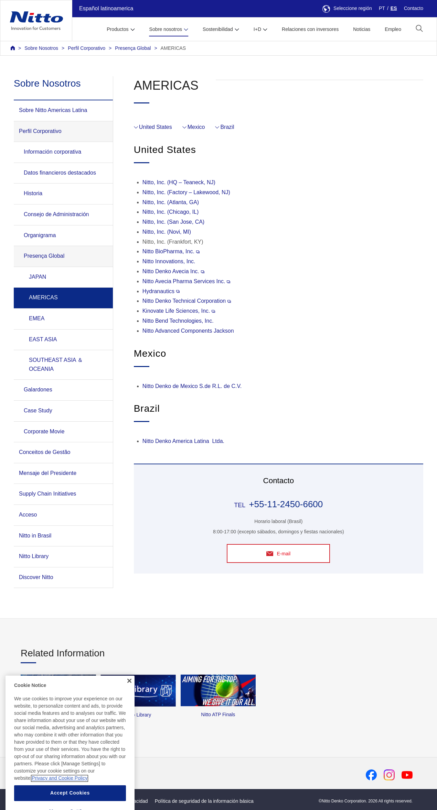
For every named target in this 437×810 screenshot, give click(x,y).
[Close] (129, 692)
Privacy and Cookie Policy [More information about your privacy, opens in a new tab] (59, 790)
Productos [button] (117, 29)
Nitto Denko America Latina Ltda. (183, 441)
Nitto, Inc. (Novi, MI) (166, 232)
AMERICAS (173, 48)
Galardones (38, 389)
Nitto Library (34, 556)
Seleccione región (347, 8)
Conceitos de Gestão (44, 452)
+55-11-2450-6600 (286, 504)
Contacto (413, 8)
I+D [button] (257, 29)
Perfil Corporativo (86, 48)
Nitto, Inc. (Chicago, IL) (170, 212)
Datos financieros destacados (60, 173)
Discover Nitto (36, 577)
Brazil (227, 127)
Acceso (28, 515)
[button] (419, 28)
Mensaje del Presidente (47, 473)
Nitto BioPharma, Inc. (171, 251)
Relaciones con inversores (310, 29)
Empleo (393, 29)
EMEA (36, 318)
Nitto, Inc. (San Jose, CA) (173, 222)
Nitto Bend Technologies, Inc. (178, 321)
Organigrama (40, 235)
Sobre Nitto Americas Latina (53, 110)
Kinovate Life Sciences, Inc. (178, 311)
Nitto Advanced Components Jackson (188, 331)
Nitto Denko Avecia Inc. (173, 271)
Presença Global (133, 48)
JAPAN (37, 277)
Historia (33, 193)
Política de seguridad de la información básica (204, 801)
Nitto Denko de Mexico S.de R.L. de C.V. (192, 386)
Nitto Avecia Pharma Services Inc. (186, 281)
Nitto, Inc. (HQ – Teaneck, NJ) (178, 182)
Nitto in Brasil (35, 536)
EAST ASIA (43, 339)
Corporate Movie (44, 431)
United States (155, 127)
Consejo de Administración (56, 214)
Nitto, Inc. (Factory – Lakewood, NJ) (186, 192)
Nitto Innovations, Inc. (168, 261)
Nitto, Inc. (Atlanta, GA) (170, 202)
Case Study (38, 410)
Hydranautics (161, 291)
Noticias (361, 29)
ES (394, 8)
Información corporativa (52, 152)
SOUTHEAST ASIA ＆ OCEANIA (56, 364)
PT (382, 8)
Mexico (196, 127)
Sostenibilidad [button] (218, 29)
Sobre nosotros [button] (165, 29)
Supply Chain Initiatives (47, 494)
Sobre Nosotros (41, 48)
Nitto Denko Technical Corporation (186, 301)
